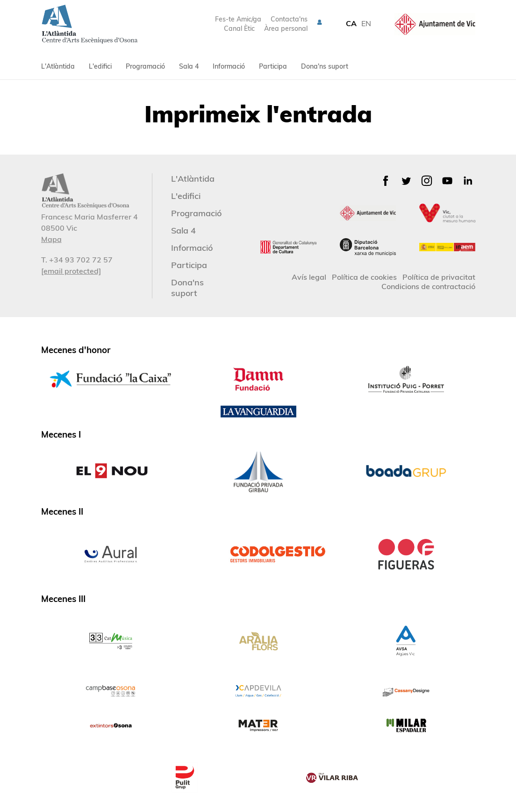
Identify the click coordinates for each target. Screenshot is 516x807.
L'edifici (100, 66)
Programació (145, 66)
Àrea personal (286, 28)
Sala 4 (189, 66)
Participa (273, 66)
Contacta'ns (289, 19)
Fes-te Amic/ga (238, 19)
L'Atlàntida (58, 66)
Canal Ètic (239, 28)
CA (351, 23)
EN (366, 23)
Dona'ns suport (324, 66)
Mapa (51, 239)
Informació (229, 66)
